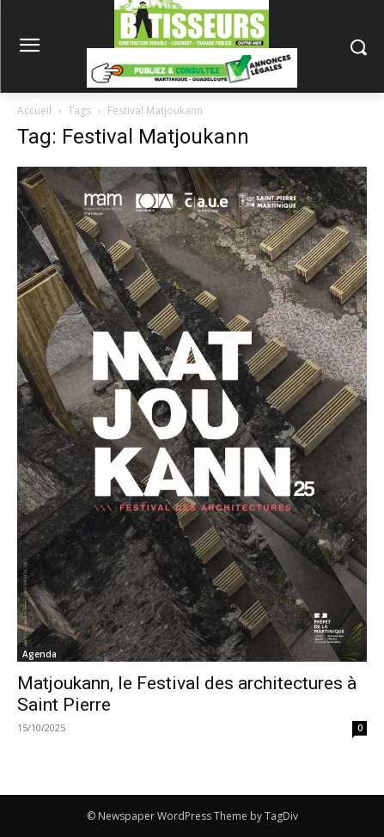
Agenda (39, 654)
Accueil (34, 110)
